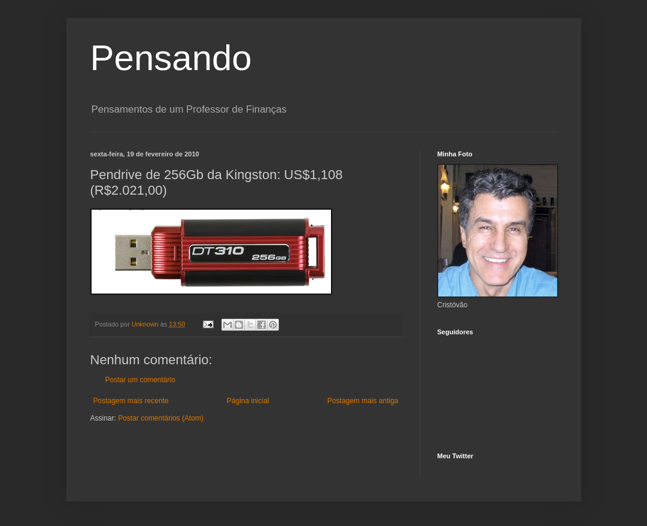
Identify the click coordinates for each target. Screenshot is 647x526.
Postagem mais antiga (363, 401)
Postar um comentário (140, 380)
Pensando (171, 58)
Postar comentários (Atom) (160, 418)
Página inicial (248, 401)
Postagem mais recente (131, 401)
